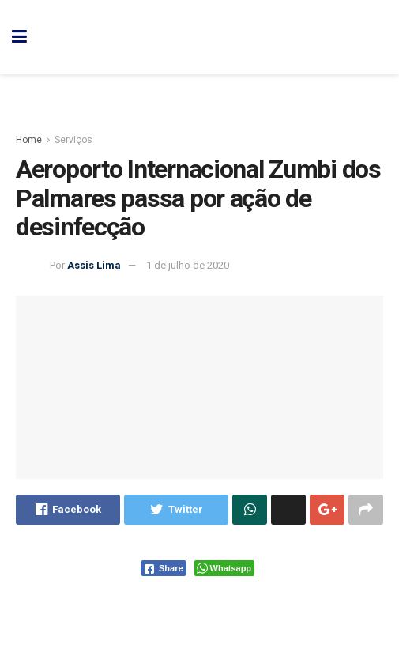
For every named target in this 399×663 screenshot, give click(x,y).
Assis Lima (94, 265)
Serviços (73, 139)
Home (29, 139)
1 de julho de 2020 (187, 265)
